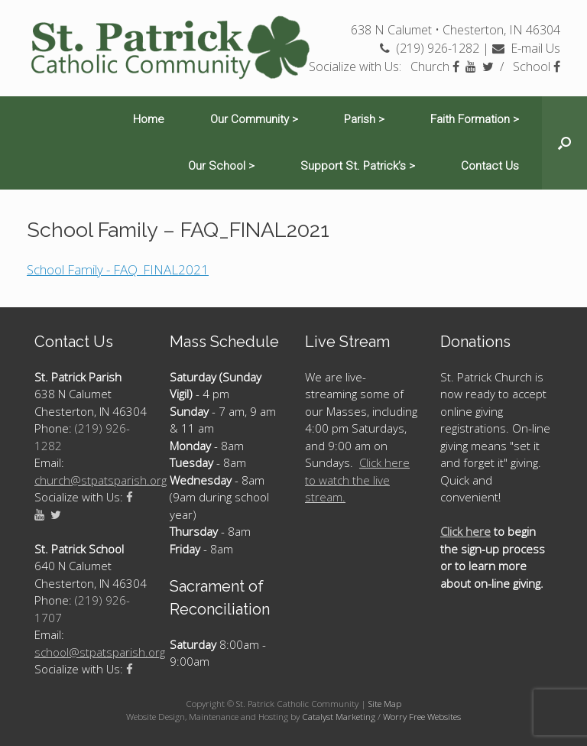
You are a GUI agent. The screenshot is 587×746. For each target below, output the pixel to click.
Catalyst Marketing (338, 716)
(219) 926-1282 (429, 48)
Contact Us (490, 166)
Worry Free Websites (422, 716)
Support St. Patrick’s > (357, 166)
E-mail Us (526, 48)
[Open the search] (564, 143)
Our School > (221, 166)
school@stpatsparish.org (99, 652)
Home (148, 119)
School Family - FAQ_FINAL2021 (118, 269)
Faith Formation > (474, 119)
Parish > (364, 119)
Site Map (384, 703)
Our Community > (254, 119)
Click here (465, 531)
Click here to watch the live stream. (357, 479)
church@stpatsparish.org (100, 480)
